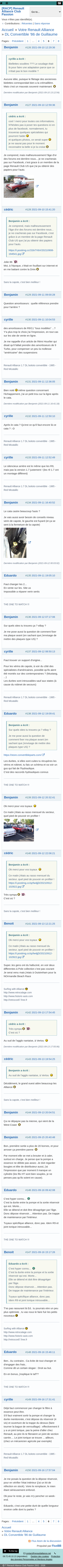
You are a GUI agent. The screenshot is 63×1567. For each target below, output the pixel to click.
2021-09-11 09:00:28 (43, 294)
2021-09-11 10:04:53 (43, 319)
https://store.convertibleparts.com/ (22, 754)
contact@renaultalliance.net (38, 1553)
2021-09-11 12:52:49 (43, 457)
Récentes (27, 23)
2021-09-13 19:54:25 (43, 1059)
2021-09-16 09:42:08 (43, 1190)
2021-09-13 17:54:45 (43, 1012)
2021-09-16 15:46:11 (43, 1352)
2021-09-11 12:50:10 (43, 416)
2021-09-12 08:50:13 (43, 651)
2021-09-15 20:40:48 (43, 1137)
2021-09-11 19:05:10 (43, 575)
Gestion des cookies (40, 1556)
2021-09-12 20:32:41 (43, 797)
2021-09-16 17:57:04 (43, 1470)
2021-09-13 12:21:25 (43, 923)
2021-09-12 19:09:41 (43, 713)
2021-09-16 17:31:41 (43, 1399)
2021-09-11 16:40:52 (43, 502)
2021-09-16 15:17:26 (43, 1252)
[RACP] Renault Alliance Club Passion (13, 11)
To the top (10, 1551)
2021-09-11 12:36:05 (43, 381)
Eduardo (10, 575)
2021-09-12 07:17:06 (43, 616)
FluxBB (56, 1545)
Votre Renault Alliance (36, 30)
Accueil (8, 30)
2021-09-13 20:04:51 (43, 1112)
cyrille (8, 319)
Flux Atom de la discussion (46, 1540)
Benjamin (11, 47)
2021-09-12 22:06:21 (43, 853)
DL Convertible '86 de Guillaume (31, 34)
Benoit (9, 923)
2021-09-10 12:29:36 (43, 47)
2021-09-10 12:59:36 (43, 104)
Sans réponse (42, 23)
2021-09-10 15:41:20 (43, 209)
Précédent (17, 41)
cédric (8, 209)
